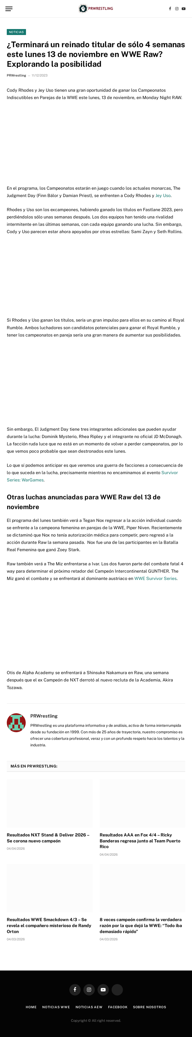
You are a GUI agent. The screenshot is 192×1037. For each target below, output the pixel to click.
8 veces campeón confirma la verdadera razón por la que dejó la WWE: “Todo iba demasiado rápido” (141, 925)
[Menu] (8, 9)
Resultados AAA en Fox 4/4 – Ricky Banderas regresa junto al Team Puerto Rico (140, 840)
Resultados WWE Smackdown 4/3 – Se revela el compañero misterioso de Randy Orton (49, 925)
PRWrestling (16, 75)
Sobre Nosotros (149, 1007)
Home (31, 1007)
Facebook (118, 1007)
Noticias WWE (56, 1007)
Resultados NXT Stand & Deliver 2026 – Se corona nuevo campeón (48, 837)
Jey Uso (163, 195)
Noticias (16, 32)
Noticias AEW (89, 1007)
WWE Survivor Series (155, 578)
